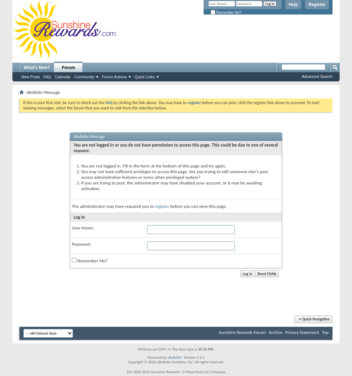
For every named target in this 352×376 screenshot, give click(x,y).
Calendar (63, 77)
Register (316, 4)
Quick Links (145, 77)
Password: (81, 244)
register (162, 206)
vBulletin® (175, 357)
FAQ (47, 77)
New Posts (30, 77)
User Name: (83, 227)
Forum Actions (114, 77)
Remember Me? (226, 13)
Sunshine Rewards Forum (242, 332)
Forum (68, 67)
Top (325, 332)
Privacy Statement (302, 332)
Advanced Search (317, 76)
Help (293, 4)
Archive (275, 332)
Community (84, 77)
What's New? (37, 67)
